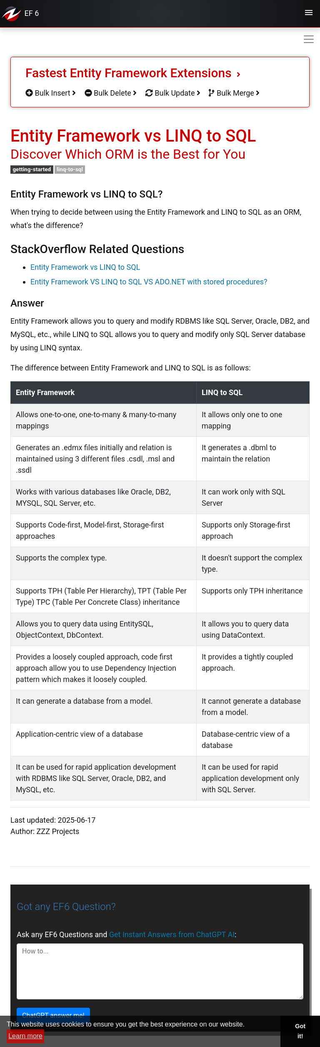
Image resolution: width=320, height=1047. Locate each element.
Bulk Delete (111, 93)
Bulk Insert (50, 93)
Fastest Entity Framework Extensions (132, 73)
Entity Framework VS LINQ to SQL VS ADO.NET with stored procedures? (149, 281)
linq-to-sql (70, 169)
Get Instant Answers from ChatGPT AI (172, 934)
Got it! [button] (300, 1031)
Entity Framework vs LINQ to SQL (85, 267)
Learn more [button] (25, 1035)
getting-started (31, 169)
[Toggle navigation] (309, 14)
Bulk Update (172, 93)
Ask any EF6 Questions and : (126, 934)
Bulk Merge (234, 93)
